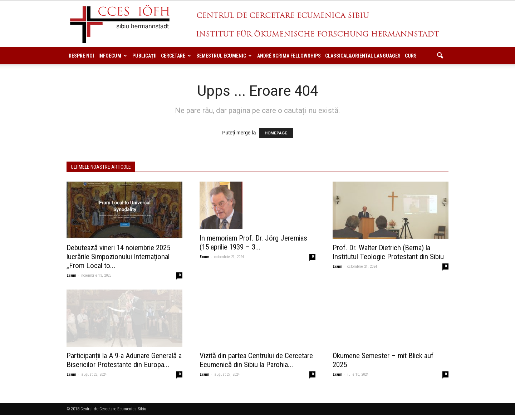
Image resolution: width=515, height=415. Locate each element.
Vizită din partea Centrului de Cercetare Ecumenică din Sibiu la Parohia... (256, 360)
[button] (439, 55)
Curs (411, 56)
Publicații (144, 56)
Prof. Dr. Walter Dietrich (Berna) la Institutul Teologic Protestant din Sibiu (388, 252)
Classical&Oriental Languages (363, 56)
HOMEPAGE (276, 133)
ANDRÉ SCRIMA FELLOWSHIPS (289, 56)
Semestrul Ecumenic (224, 56)
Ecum (71, 275)
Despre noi (81, 56)
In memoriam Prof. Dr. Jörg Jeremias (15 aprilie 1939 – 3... (253, 242)
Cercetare (176, 56)
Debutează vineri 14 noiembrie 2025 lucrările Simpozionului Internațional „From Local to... (118, 256)
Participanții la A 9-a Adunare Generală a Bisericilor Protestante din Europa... (124, 360)
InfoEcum (112, 56)
